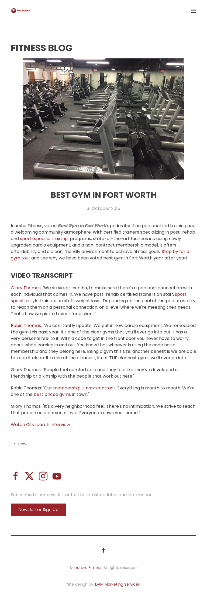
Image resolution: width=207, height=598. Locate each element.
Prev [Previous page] (19, 444)
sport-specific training (44, 238)
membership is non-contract (84, 388)
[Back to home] (21, 11)
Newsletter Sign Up (38, 509)
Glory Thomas (26, 288)
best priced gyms (52, 394)
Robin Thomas (26, 325)
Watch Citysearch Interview (40, 424)
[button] (193, 11)
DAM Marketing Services (117, 584)
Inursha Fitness (88, 567)
